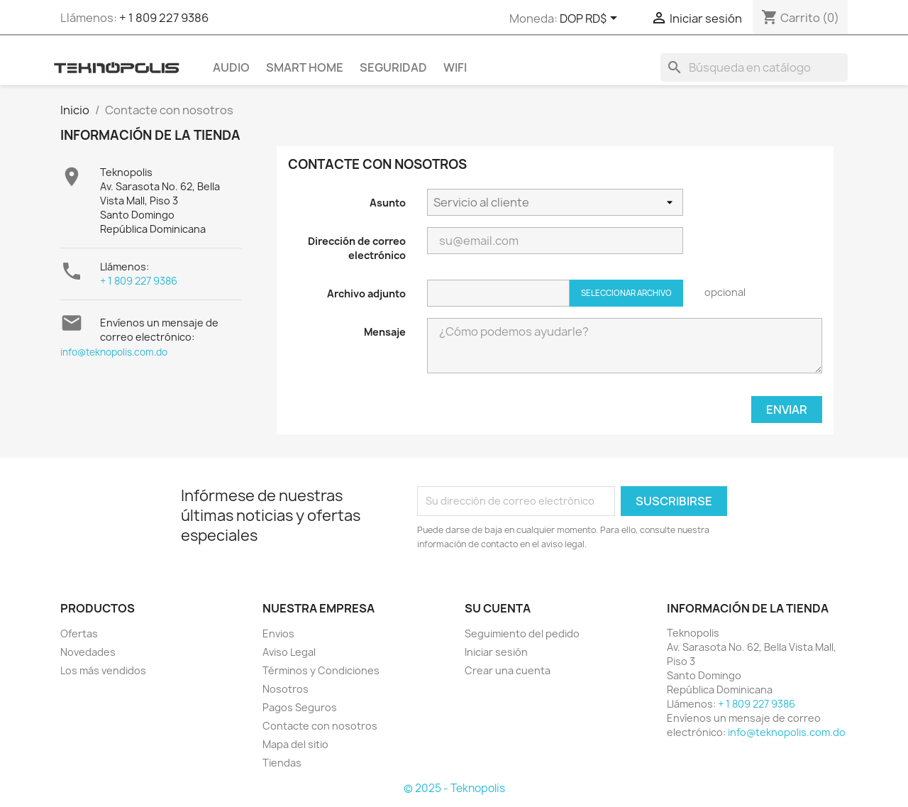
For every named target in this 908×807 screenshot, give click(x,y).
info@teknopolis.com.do (113, 352)
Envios (278, 633)
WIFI (455, 67)
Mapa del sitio (295, 744)
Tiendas (281, 762)
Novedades (88, 652)
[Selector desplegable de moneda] (591, 19)
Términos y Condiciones (321, 670)
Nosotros (285, 689)
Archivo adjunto (366, 293)
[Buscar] (754, 67)
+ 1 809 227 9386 (164, 18)
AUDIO (231, 67)
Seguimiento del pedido (522, 633)
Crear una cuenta (507, 670)
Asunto (388, 202)
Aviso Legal (289, 652)
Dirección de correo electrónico (357, 248)
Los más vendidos (103, 670)
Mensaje (385, 332)
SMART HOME (304, 67)
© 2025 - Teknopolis (454, 788)
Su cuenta (498, 608)
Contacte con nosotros (319, 725)
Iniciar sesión (496, 652)
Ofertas (79, 633)
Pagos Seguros (299, 707)
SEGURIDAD (393, 67)
